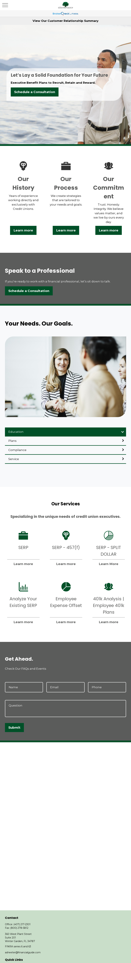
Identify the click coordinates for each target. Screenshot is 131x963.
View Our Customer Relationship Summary (65, 20)
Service (13, 459)
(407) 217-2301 (22, 924)
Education (16, 431)
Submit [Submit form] (14, 727)
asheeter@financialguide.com (23, 952)
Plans (12, 440)
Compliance (17, 450)
